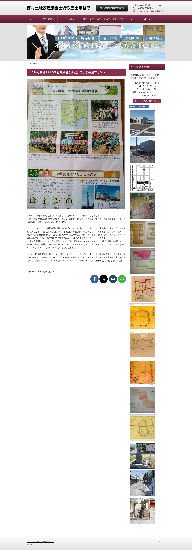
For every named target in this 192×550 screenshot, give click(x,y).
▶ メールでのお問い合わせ (147, 101)
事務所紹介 (48, 19)
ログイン (162, 541)
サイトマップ (49, 542)
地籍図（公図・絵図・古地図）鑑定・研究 (102, 19)
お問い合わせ (150, 19)
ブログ (133, 19)
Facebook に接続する (139, 106)
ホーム (33, 19)
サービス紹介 (67, 19)
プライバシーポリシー (35, 542)
